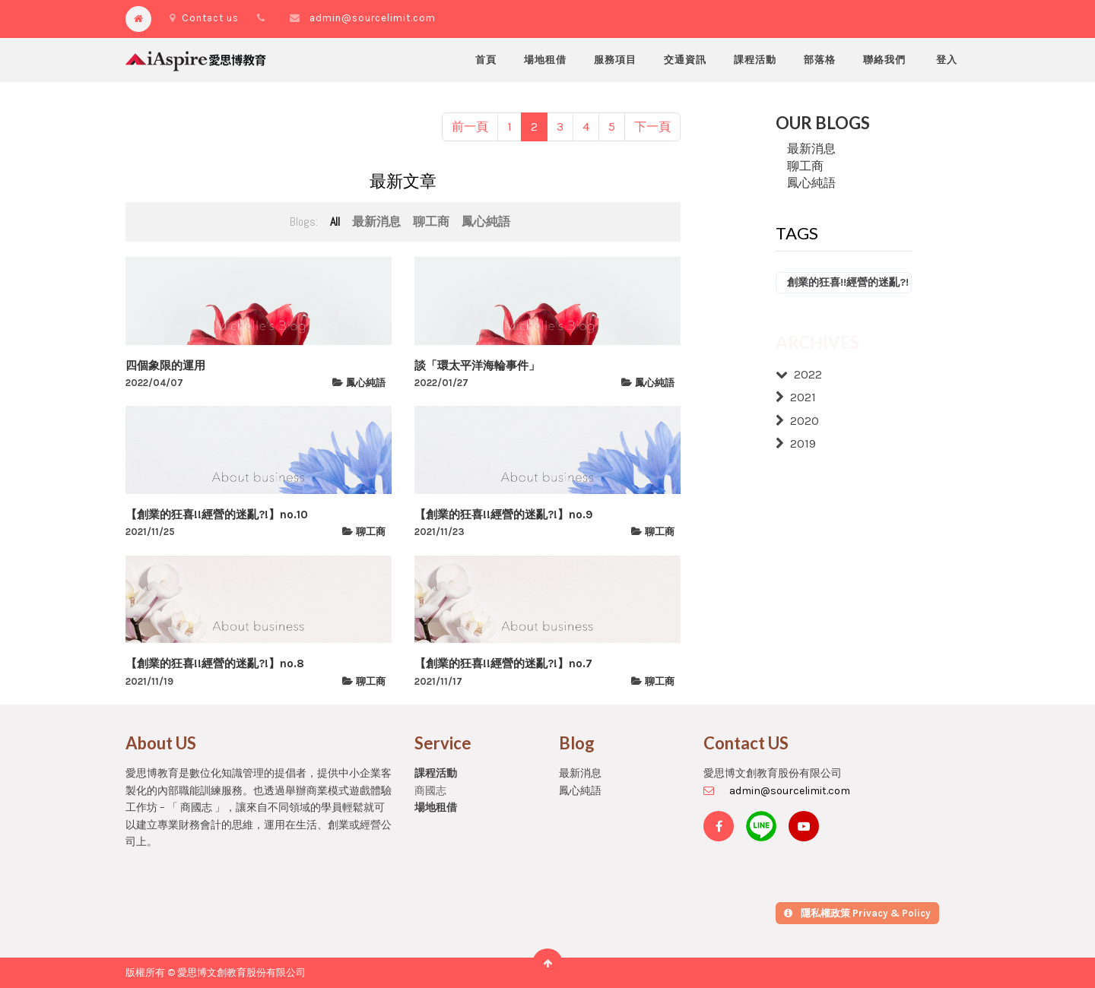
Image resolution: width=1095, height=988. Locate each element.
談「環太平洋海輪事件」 (477, 365)
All (335, 222)
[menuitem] (486, 60)
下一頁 (652, 126)
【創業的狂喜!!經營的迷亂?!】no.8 (214, 663)
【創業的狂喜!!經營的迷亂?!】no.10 (216, 514)
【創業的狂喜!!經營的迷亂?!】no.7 (503, 663)
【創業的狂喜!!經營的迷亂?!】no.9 (503, 514)
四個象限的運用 (165, 365)
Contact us (204, 18)
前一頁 (470, 126)
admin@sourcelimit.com (372, 18)
